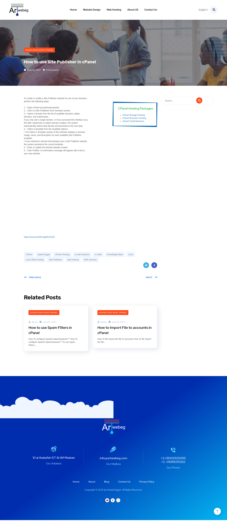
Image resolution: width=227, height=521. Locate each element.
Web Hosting (114, 9)
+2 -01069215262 (173, 463)
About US (132, 9)
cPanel (29, 255)
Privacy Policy (146, 482)
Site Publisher (55, 260)
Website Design (91, 9)
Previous (32, 278)
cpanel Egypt (44, 255)
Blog (106, 482)
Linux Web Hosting (35, 260)
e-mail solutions (82, 255)
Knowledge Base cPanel (39, 50)
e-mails (98, 255)
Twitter (146, 267)
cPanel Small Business (133, 121)
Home (73, 9)
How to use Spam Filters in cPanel (50, 331)
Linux (130, 255)
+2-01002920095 (173, 459)
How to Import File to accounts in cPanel (123, 331)
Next (151, 278)
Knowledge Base (115, 255)
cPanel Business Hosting (134, 118)
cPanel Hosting (62, 255)
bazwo (33, 322)
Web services (90, 260)
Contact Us (150, 9)
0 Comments (51, 70)
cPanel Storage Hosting (133, 115)
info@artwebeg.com (113, 459)
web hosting (73, 260)
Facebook (154, 267)
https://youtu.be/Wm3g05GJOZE (39, 237)
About (91, 482)
